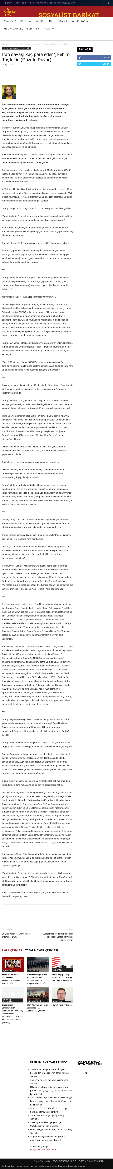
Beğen (106, 58)
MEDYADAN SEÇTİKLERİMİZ (20, 48)
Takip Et (105, 64)
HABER (16, 44)
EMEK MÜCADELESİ (34, 1001)
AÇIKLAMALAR (8, 971)
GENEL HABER (57, 1001)
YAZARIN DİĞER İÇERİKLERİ (41, 950)
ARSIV (47, 1161)
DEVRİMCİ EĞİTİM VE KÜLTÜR (64, 1161)
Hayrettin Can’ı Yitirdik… (62, 1005)
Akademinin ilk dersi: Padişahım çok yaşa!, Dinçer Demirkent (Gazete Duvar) (58, 936)
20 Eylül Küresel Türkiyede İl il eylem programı (16, 935)
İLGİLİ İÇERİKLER (12, 950)
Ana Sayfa (6, 44)
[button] (107, 36)
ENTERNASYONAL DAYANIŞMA (91, 1161)
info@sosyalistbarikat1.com (43, 1149)
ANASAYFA (38, 1161)
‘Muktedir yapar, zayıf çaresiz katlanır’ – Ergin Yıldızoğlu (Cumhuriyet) (62, 977)
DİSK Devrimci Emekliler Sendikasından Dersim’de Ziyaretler (37, 1008)
